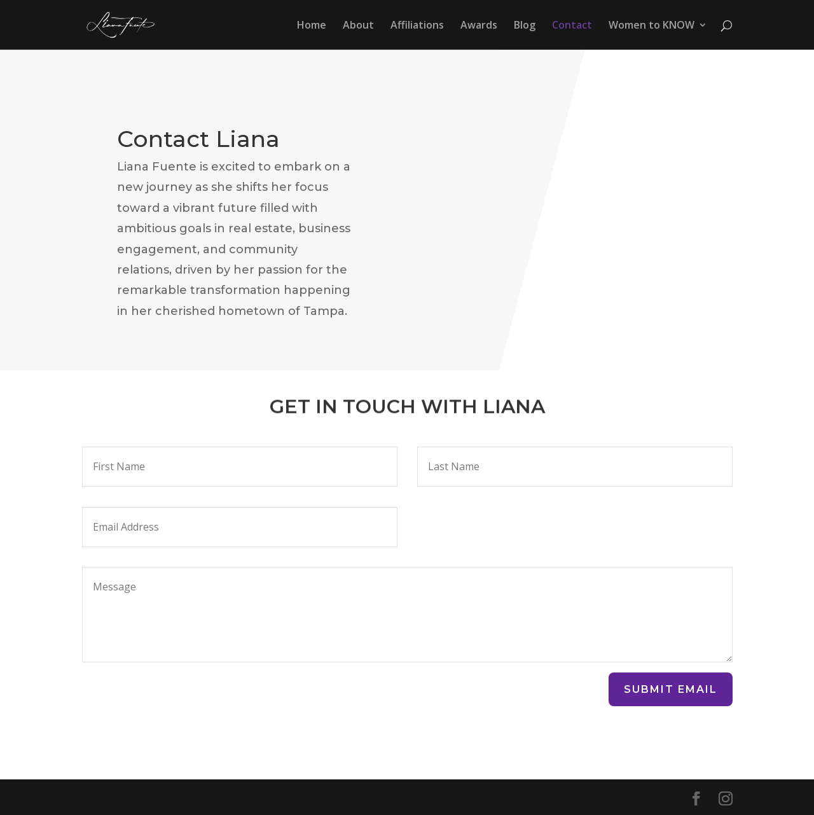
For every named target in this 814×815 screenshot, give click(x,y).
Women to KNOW (651, 26)
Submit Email (670, 689)
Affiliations (417, 26)
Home (311, 26)
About (358, 26)
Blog (524, 26)
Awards (478, 26)
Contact (572, 26)
